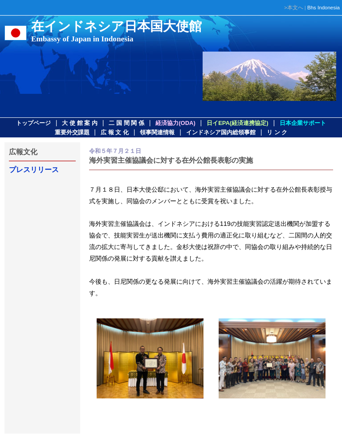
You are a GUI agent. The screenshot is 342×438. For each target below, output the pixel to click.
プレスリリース (34, 169)
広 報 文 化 (115, 132)
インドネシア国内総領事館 (221, 132)
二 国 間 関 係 (126, 123)
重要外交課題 (72, 132)
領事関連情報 (157, 132)
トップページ (33, 123)
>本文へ (293, 7)
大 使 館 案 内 (79, 123)
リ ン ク (277, 132)
